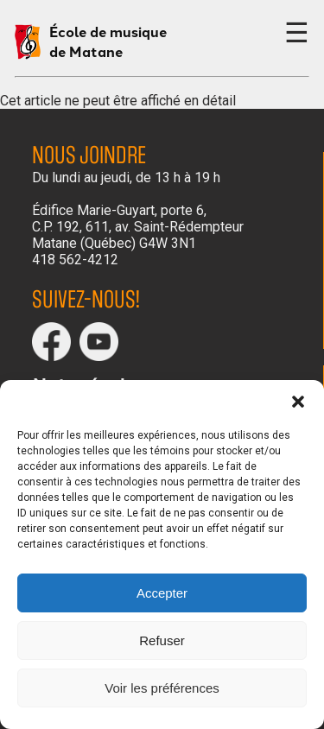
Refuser (162, 640)
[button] (298, 401)
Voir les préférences (162, 688)
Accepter (162, 593)
